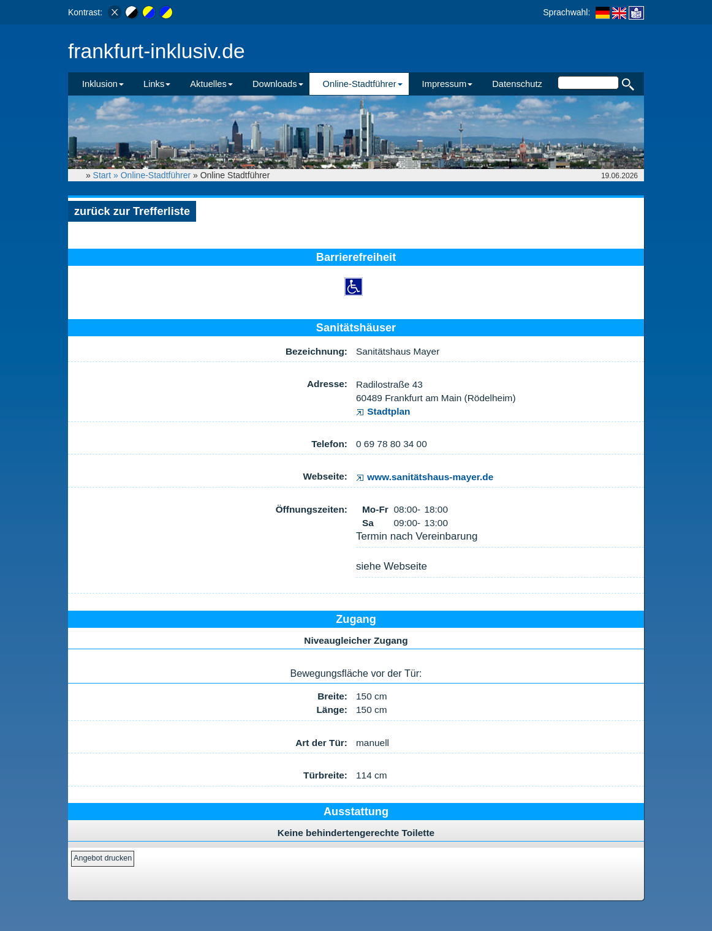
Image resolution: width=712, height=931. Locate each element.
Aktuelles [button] (211, 84)
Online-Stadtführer (156, 175)
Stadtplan (383, 411)
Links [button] (156, 84)
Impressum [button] (447, 84)
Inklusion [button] (103, 84)
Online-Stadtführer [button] (363, 84)
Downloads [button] (277, 84)
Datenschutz (517, 84)
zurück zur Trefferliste (132, 211)
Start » (107, 175)
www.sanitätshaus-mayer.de (424, 477)
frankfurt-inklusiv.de (156, 51)
